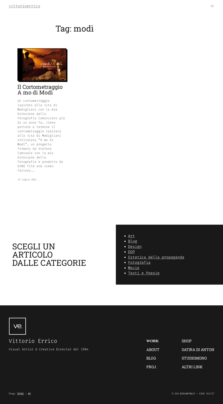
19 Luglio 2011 (27, 179)
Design (134, 246)
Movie (133, 267)
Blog (132, 241)
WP (29, 393)
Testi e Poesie (144, 273)
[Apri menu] (212, 6)
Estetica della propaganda (156, 257)
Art (131, 235)
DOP (131, 251)
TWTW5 (20, 393)
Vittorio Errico (33, 341)
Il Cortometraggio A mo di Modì (40, 89)
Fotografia (139, 262)
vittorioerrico (24, 6)
